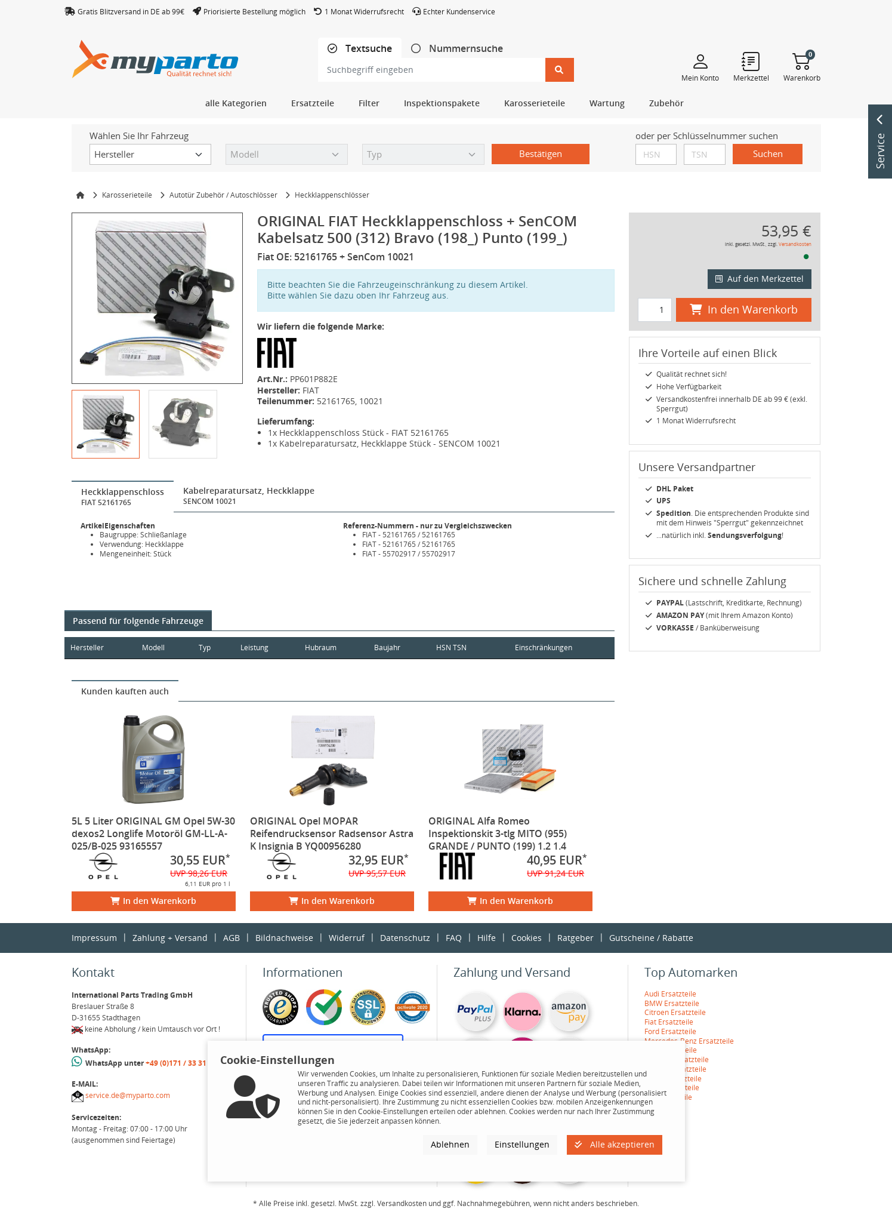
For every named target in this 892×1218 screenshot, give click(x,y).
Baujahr (402, 647)
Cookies (526, 937)
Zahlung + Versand (170, 937)
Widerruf (347, 937)
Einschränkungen (538, 647)
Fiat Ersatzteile (668, 1022)
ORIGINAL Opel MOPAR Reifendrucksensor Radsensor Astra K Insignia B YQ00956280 (331, 833)
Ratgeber (575, 937)
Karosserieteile (127, 195)
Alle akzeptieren (615, 1144)
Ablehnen (450, 1144)
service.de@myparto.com (127, 1095)
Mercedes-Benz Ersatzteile (689, 1041)
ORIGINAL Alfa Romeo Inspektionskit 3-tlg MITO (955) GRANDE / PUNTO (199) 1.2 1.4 (497, 833)
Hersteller (87, 647)
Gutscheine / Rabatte (651, 937)
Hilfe (486, 937)
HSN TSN (469, 647)
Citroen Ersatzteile (675, 1012)
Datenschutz (405, 937)
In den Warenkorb (153, 900)
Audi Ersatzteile (670, 994)
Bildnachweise (284, 937)
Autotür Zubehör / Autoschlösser (223, 195)
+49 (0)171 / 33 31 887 (183, 1063)
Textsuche (367, 48)
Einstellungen (522, 1144)
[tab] (360, 49)
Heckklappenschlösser (332, 195)
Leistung (263, 647)
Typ (211, 647)
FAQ (454, 937)
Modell (157, 647)
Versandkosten (795, 244)
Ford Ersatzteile (670, 1031)
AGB (231, 937)
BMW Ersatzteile (671, 1003)
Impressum (94, 937)
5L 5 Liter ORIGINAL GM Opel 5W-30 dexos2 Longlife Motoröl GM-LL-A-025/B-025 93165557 (153, 833)
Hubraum (332, 647)
